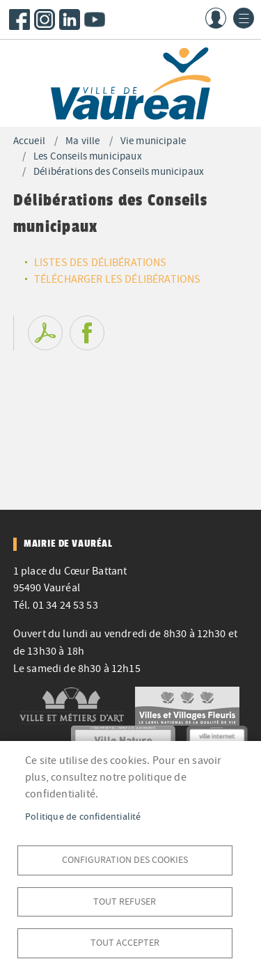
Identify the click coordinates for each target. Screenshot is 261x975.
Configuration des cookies (125, 860)
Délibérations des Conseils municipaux (118, 171)
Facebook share (87, 332)
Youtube (94, 19)
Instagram (44, 19)
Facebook (19, 19)
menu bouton (243, 18)
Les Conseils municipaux (87, 156)
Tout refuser (124, 901)
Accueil (29, 141)
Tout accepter (124, 943)
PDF (45, 332)
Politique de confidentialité (83, 816)
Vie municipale (153, 141)
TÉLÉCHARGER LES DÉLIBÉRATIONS (117, 279)
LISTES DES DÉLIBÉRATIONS (100, 263)
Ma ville (82, 141)
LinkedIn (69, 19)
